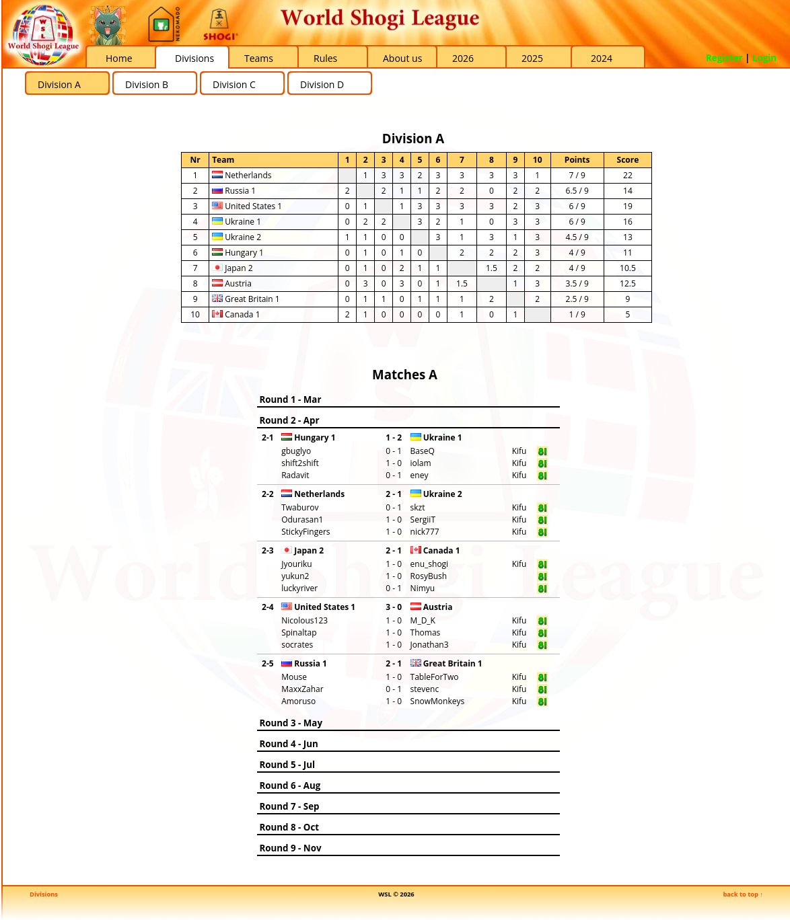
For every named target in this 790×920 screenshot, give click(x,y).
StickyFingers (305, 531)
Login (764, 58)
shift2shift (300, 463)
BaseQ (422, 451)
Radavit (295, 475)
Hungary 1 (238, 252)
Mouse (294, 677)
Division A (59, 84)
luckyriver (299, 588)
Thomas (425, 632)
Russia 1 (234, 190)
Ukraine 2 (236, 237)
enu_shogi (429, 564)
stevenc (424, 689)
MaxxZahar (302, 689)
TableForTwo (434, 677)
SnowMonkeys (437, 701)
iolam (420, 463)
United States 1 (247, 206)
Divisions (194, 58)
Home (119, 58)
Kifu (519, 451)
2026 (463, 58)
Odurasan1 (302, 519)
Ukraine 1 (236, 221)
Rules (325, 58)
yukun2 (295, 576)
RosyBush (428, 576)
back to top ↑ (743, 894)
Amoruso (298, 701)
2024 (601, 58)
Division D (322, 84)
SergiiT (422, 519)
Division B (146, 84)
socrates (297, 644)
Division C (234, 84)
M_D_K (422, 620)
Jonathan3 (429, 644)
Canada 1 (236, 314)
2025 (532, 58)
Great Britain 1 (246, 299)
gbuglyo (296, 451)
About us (402, 58)
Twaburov (299, 507)
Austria (232, 283)
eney (419, 475)
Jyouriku (296, 564)
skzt (417, 507)
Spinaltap (298, 632)
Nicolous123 (304, 620)
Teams (258, 58)
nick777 (424, 531)
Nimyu (422, 588)
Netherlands (241, 175)
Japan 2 (232, 268)
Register (724, 58)
